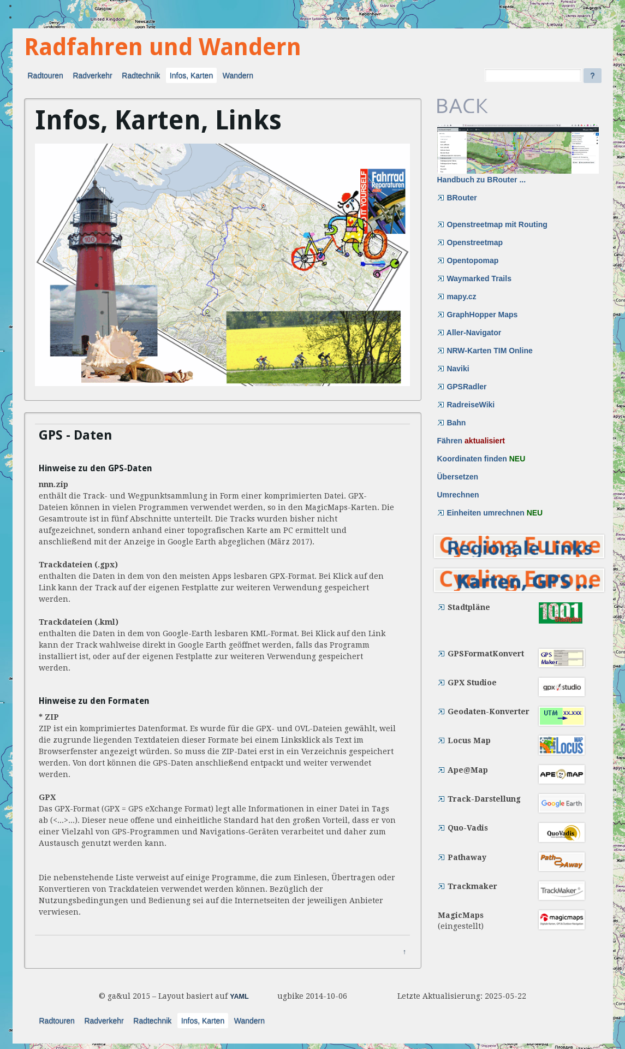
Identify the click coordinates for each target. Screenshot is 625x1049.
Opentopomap (468, 260)
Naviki (453, 368)
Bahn (451, 422)
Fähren (471, 440)
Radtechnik (141, 75)
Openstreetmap (470, 242)
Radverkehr (92, 75)
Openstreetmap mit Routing (492, 224)
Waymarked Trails (474, 278)
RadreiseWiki (466, 404)
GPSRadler (462, 386)
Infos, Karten (191, 75)
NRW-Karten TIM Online (485, 350)
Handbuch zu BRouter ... (518, 154)
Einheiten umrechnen (490, 512)
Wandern (238, 75)
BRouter (457, 197)
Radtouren (45, 75)
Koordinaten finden (481, 458)
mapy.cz (457, 296)
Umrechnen (458, 494)
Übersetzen (457, 476)
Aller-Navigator (469, 332)
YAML (239, 996)
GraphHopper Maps (477, 314)
